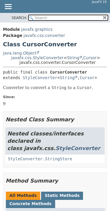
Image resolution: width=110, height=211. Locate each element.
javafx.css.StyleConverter (37, 57)
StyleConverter (40, 77)
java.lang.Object (19, 53)
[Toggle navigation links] (8, 7)
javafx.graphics (37, 29)
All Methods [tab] (23, 195)
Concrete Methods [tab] (30, 203)
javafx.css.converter (44, 35)
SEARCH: (19, 18)
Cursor (90, 57)
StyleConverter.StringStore (40, 158)
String (73, 57)
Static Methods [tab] (62, 195)
